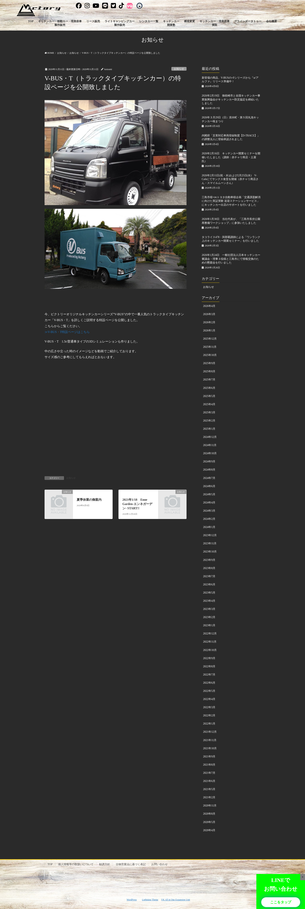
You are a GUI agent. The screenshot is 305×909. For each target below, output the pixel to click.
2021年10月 (210, 748)
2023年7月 (209, 576)
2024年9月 (209, 461)
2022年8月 (209, 666)
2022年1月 (209, 723)
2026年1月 (209, 330)
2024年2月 (209, 518)
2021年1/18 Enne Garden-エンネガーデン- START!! (137, 504)
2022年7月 (209, 674)
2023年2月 (209, 617)
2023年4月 (209, 600)
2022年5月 (209, 690)
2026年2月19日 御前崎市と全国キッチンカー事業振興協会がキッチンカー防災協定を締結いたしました (231, 99)
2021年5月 (209, 789)
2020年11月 (209, 805)
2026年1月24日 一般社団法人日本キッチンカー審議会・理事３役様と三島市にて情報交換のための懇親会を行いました (231, 259)
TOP (50, 864)
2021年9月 (209, 756)
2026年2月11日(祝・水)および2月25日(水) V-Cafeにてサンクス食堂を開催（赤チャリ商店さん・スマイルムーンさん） (230, 179)
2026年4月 (209, 306)
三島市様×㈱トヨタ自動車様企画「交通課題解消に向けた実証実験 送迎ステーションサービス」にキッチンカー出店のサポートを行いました (231, 201)
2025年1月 (209, 428)
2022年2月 (209, 715)
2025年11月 (209, 346)
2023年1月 (209, 625)
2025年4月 (209, 404)
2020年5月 (209, 822)
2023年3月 (209, 609)
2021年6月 (209, 781)
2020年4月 (209, 830)
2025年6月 (209, 387)
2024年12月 (210, 437)
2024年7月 (209, 478)
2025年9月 (209, 363)
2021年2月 (209, 797)
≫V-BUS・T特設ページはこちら (67, 332)
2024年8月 (209, 469)
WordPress (132, 899)
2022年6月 (209, 682)
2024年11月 (209, 445)
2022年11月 (209, 641)
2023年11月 (209, 543)
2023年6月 (209, 584)
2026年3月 (209, 314)
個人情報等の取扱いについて (76, 864)
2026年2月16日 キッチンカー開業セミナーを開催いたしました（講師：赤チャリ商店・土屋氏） (231, 157)
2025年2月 (209, 420)
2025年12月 (210, 338)
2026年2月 (209, 322)
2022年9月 (209, 658)
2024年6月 (209, 486)
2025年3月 (209, 412)
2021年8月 (209, 764)
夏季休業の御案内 (89, 499)
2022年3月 (209, 707)
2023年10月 (210, 551)
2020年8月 (209, 813)
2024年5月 (209, 494)
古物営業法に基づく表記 (131, 864)
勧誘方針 (104, 864)
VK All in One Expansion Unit (175, 899)
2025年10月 (210, 355)
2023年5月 (209, 592)
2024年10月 (210, 453)
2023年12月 (210, 535)
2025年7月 (209, 379)
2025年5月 (209, 396)
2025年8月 (209, 371)
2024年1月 (209, 527)
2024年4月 (209, 502)
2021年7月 (209, 772)
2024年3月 (209, 510)
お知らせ (179, 69)
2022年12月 (210, 633)
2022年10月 (210, 650)
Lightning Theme (150, 899)
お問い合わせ (159, 864)
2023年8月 (209, 568)
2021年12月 (210, 731)
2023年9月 (209, 560)
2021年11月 (209, 740)
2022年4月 (209, 699)
